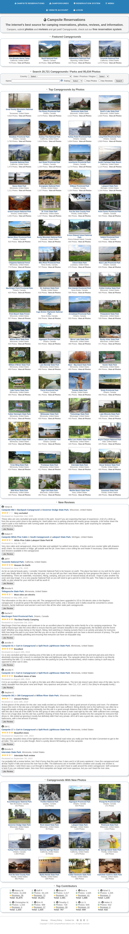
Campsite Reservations (29, 3)
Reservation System (87, 3)
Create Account (57, 10)
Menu (109, 3)
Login (78, 10)
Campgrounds (59, 3)
